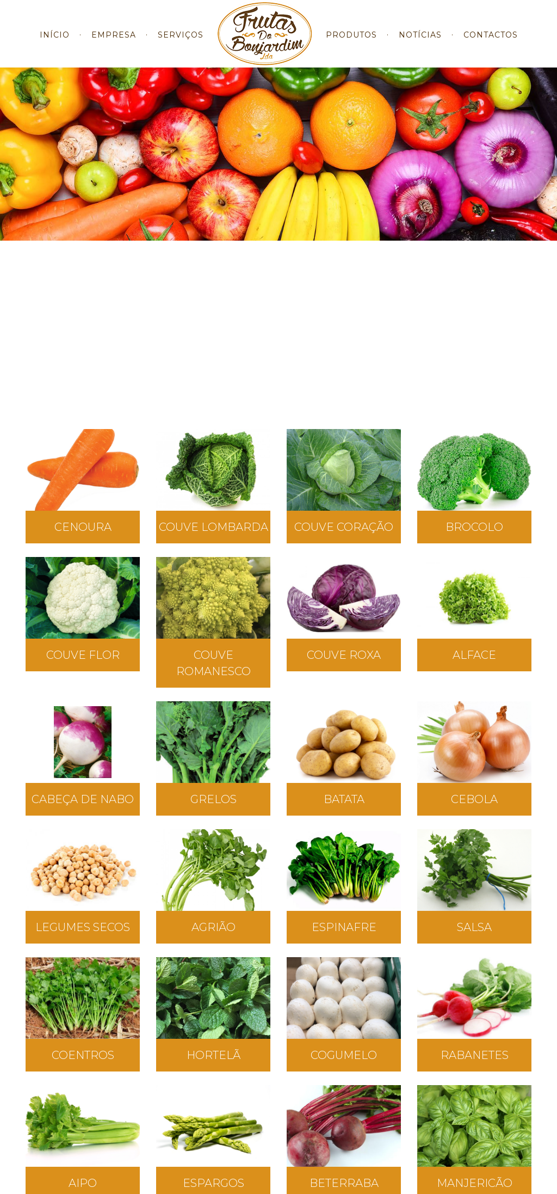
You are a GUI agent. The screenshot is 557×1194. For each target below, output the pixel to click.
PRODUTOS (351, 43)
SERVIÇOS (180, 43)
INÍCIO (55, 43)
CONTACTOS (490, 43)
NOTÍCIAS (420, 43)
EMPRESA (113, 43)
